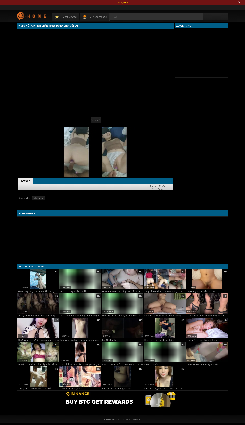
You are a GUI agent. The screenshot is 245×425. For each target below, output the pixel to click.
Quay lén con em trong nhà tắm (202, 364)
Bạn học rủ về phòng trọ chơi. (117, 388)
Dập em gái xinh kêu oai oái (200, 291)
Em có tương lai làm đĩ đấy (73, 291)
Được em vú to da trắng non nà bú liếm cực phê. (123, 291)
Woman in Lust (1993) (71, 388)
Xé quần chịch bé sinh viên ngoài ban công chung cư (207, 315)
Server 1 (95, 120)
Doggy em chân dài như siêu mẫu (35, 388)
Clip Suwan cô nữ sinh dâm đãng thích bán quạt (38, 340)
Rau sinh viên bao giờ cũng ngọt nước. (79, 340)
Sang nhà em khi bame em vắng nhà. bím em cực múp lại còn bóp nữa (165, 291)
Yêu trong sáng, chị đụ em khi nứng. (36, 291)
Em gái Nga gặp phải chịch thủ (201, 340)
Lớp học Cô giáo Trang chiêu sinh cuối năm (165, 388)
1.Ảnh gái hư (122, 2)
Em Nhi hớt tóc (110, 340)
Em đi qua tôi (151, 364)
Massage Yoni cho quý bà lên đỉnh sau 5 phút (123, 315)
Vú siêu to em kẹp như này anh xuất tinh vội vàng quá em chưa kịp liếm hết (38, 364)
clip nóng (38, 198)
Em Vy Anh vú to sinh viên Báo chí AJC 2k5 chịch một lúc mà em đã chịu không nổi (38, 315)
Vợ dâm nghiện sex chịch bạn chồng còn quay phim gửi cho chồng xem (165, 315)
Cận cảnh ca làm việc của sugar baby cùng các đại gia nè (80, 364)
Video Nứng (31, 16)
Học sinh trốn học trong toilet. (159, 340)
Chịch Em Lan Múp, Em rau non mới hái (122, 364)
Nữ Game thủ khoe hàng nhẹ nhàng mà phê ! (80, 315)
